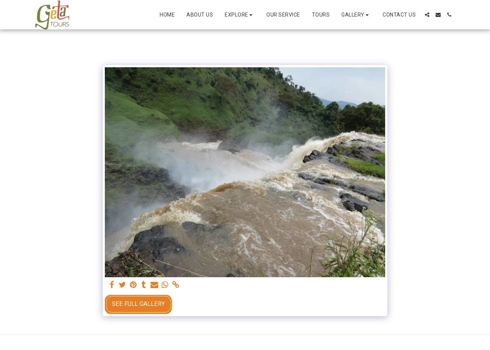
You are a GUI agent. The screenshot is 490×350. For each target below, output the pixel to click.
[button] (239, 15)
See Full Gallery (138, 303)
